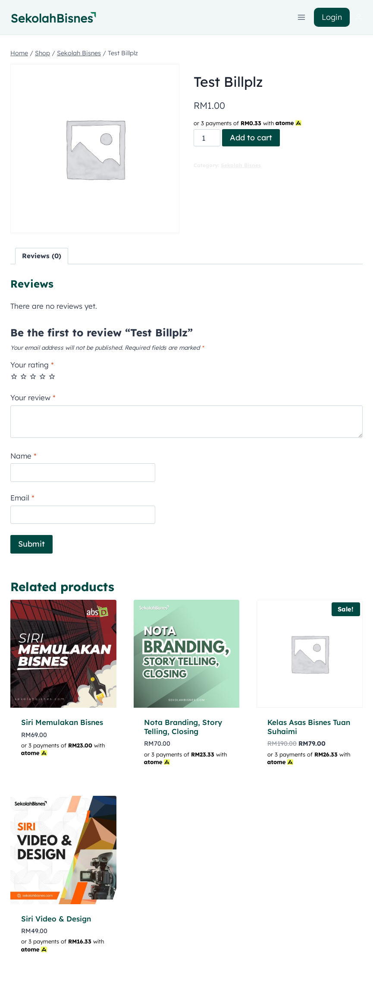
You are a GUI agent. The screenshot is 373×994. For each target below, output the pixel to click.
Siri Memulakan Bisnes (62, 722)
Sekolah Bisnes (241, 165)
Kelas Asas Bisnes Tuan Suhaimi (308, 726)
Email (22, 497)
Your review (33, 397)
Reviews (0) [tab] (41, 256)
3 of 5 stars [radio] (33, 376)
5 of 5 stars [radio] (52, 376)
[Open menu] (302, 17)
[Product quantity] (207, 137)
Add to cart (251, 137)
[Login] (358, 17)
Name (23, 455)
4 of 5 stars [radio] (42, 376)
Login (332, 17)
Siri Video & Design (56, 918)
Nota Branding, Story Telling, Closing (183, 726)
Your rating (32, 364)
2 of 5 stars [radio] (23, 376)
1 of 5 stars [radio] (14, 376)
